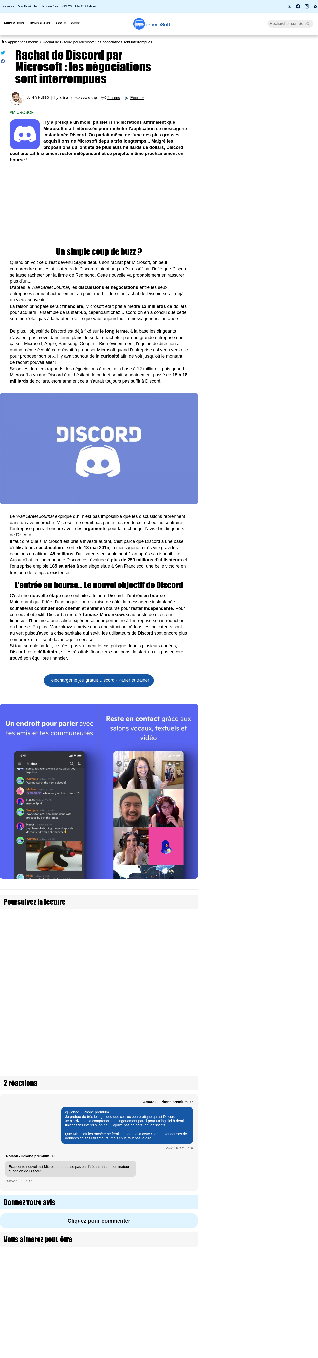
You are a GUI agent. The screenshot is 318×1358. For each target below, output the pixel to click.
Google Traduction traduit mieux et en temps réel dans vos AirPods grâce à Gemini (290, 671)
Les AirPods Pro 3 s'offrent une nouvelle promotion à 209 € (268, 280)
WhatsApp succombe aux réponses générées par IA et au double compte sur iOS (290, 752)
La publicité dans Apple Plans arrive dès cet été (290, 1000)
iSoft (47, 1327)
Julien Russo (37, 97)
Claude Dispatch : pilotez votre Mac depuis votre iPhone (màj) (286, 963)
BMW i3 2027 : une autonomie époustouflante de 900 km (259, 155)
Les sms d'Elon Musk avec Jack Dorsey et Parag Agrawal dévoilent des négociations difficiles (154, 922)
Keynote (8, 6)
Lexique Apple (133, 1346)
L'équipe (51, 1337)
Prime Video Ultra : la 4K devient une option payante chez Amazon (265, 261)
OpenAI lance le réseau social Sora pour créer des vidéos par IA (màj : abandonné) (290, 923)
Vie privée (52, 1346)
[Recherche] (290, 24)
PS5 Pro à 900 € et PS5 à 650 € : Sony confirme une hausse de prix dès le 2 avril (267, 239)
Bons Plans (40, 23)
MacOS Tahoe (85, 6)
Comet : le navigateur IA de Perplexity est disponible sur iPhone (290, 1112)
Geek (75, 23)
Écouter (137, 98)
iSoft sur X (209, 1337)
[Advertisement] (99, 205)
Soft (158, 24)
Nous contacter (134, 1318)
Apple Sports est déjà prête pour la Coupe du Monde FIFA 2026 (289, 508)
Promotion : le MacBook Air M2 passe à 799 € (267, 97)
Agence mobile (212, 1318)
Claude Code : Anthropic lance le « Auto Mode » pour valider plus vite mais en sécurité (290, 837)
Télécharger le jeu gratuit (98, 680)
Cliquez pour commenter (98, 1136)
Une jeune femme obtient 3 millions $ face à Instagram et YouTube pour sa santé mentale (289, 795)
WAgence (208, 1327)
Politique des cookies (61, 1355)
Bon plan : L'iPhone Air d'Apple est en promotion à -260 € (266, 217)
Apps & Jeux (14, 23)
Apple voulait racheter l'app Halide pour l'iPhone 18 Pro (289, 1034)
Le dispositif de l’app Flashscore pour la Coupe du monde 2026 (289, 439)
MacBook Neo (28, 6)
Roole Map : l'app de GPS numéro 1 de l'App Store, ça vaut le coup (267, 136)
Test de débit (132, 1337)
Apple (60, 23)
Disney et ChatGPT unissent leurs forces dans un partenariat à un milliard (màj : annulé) (288, 880)
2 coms (113, 98)
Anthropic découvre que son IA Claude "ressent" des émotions (290, 474)
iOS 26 (67, 6)
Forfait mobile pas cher (140, 1327)
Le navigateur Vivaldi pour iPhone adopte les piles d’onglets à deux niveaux (290, 712)
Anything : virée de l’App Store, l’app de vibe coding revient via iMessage (290, 401)
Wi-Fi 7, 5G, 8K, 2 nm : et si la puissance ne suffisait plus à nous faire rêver (267, 196)
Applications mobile (23, 42)
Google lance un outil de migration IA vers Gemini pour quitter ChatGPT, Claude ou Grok (288, 629)
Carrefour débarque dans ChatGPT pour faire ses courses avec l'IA (289, 586)
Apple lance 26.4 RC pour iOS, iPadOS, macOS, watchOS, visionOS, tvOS (268, 174)
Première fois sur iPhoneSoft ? (68, 1318)
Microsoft (24, 112)
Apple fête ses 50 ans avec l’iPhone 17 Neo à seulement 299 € (267, 116)
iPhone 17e (50, 6)
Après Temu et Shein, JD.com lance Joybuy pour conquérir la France (287, 1152)
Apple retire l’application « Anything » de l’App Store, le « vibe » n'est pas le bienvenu (291, 546)
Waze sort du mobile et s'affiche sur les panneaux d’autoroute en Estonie (289, 1071)
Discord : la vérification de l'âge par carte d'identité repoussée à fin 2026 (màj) (156, 971)
